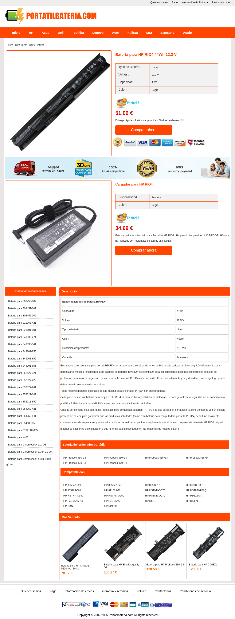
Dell (61, 32)
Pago (175, 2)
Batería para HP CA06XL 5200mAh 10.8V (75, 567)
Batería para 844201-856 (22, 365)
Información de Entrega (194, 2)
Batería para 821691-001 (22, 329)
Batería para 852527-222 (22, 380)
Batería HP (21, 44)
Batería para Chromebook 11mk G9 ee (30, 451)
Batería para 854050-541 (22, 415)
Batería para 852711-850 (22, 401)
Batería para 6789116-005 (23, 430)
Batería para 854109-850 (22, 423)
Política (141, 591)
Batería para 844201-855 (22, 358)
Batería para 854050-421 (22, 408)
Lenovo (97, 32)
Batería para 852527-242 (22, 394)
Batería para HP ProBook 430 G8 (165, 564)
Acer (115, 32)
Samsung (167, 32)
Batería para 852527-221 (22, 372)
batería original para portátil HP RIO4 (94, 365)
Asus (46, 32)
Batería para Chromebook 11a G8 (27, 444)
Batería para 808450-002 (22, 301)
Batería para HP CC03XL (203, 564)
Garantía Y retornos (115, 591)
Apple (187, 32)
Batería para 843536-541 (22, 344)
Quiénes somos (159, 2)
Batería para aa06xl (19, 437)
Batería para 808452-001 (22, 308)
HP (31, 32)
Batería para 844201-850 (22, 351)
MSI (149, 32)
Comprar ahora (144, 130)
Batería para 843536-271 (22, 337)
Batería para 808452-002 (22, 315)
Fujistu (133, 32)
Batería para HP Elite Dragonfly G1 (121, 566)
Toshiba (78, 32)
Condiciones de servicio (195, 591)
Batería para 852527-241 (22, 387)
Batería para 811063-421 (22, 322)
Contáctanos (163, 591)
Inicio (16, 32)
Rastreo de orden (221, 2)
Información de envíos (79, 591)
